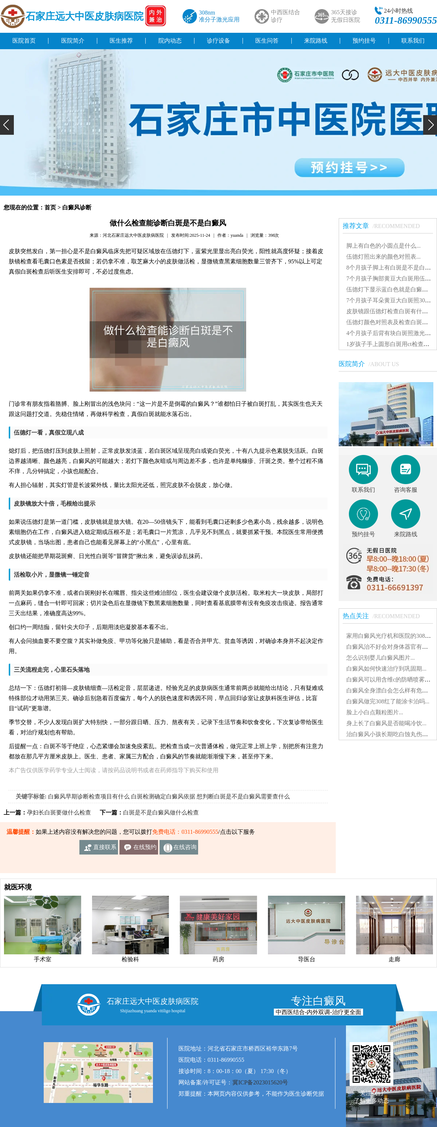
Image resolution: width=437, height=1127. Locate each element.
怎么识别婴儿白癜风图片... (380, 658)
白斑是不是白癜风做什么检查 (161, 812)
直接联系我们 (105, 849)
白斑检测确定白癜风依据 (163, 796)
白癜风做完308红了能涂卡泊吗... (387, 701)
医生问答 (267, 41)
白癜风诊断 (76, 207)
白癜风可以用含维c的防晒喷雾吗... (390, 679)
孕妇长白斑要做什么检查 (59, 812)
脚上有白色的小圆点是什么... (383, 246)
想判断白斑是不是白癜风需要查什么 (243, 796)
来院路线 (315, 41)
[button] (7, 125)
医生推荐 (121, 41)
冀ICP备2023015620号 (260, 1082)
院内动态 (170, 41)
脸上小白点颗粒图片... (374, 712)
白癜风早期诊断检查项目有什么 (89, 796)
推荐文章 (385, 225)
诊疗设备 (218, 41)
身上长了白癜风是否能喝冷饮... (386, 723)
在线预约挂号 (145, 849)
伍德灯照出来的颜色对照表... (383, 257)
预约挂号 (364, 41)
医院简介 (72, 41)
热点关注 (385, 616)
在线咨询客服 (185, 849)
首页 (50, 207)
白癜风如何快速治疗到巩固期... (386, 668)
